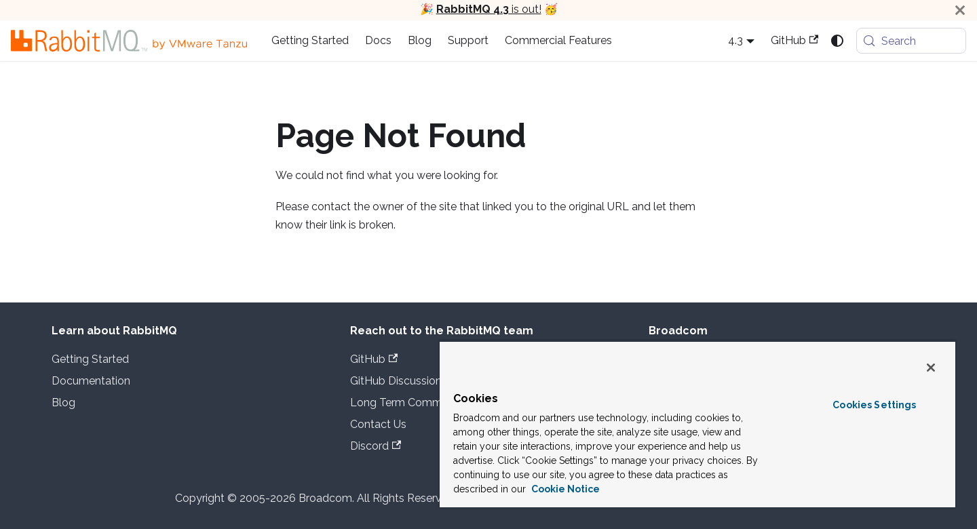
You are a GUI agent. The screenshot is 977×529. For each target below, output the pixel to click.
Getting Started (310, 40)
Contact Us (378, 424)
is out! (488, 9)
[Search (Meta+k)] (911, 41)
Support (468, 40)
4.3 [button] (735, 40)
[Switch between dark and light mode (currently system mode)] (837, 41)
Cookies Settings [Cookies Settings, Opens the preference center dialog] (874, 404)
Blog (420, 40)
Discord (375, 445)
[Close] (960, 10)
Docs (378, 40)
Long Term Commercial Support (431, 402)
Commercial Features (558, 40)
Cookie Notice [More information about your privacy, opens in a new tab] (564, 489)
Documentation (91, 380)
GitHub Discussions (404, 380)
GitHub (794, 40)
